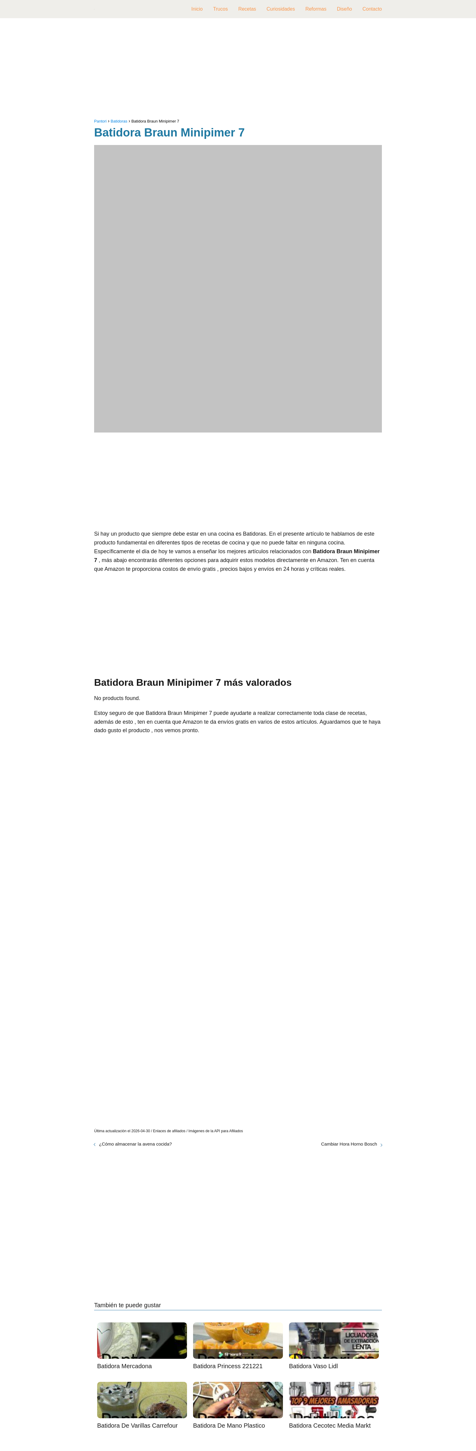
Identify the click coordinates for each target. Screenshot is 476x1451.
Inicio (196, 9)
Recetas (247, 9)
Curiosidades (281, 9)
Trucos (220, 9)
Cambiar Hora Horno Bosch (349, 1143)
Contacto (372, 9)
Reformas (315, 9)
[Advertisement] (238, 69)
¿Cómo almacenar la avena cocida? (135, 1143)
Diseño (344, 9)
